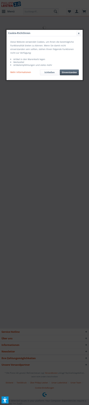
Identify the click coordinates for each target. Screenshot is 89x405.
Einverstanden (69, 72)
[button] (5, 399)
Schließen (49, 72)
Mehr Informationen (20, 72)
